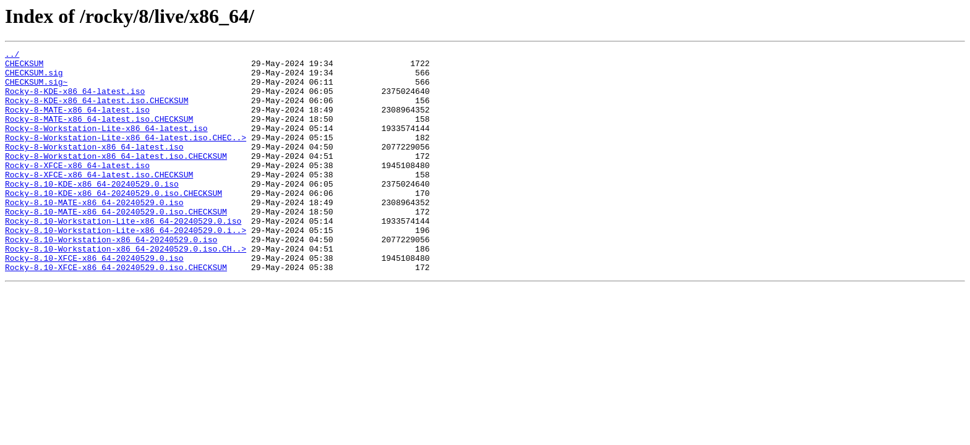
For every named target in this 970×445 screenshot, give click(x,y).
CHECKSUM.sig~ (36, 89)
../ (12, 55)
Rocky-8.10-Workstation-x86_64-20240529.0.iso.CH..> (125, 289)
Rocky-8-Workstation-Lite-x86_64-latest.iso (106, 144)
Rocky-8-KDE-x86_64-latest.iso (75, 100)
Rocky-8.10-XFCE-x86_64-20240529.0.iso (94, 300)
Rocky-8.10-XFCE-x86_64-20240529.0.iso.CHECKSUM (116, 311)
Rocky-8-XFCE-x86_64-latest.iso (77, 189)
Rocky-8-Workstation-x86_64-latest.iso (94, 166)
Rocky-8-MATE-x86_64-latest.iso (77, 122)
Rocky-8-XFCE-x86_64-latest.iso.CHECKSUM (99, 200)
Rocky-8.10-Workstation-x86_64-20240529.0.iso (111, 278)
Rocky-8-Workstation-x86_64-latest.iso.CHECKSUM (116, 178)
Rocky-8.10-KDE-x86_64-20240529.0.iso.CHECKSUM (113, 222)
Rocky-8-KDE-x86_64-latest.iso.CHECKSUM (96, 111)
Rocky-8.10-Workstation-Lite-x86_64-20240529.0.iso (123, 255)
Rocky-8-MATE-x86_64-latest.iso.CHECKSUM (99, 133)
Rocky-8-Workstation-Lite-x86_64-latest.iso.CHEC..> (125, 155)
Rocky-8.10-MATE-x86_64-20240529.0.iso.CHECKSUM (116, 244)
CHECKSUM (24, 66)
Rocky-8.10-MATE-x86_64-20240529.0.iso (94, 233)
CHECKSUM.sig (34, 77)
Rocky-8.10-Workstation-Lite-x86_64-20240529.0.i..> (125, 267)
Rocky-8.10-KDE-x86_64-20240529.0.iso (92, 211)
